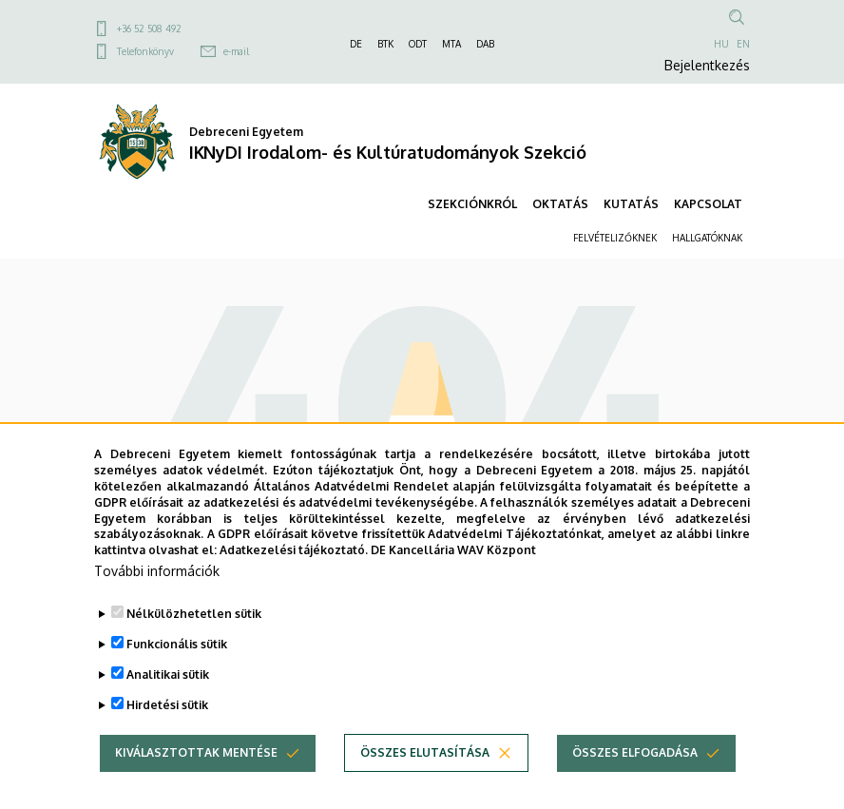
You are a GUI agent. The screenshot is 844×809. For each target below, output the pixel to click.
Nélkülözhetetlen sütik (193, 641)
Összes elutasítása (424, 780)
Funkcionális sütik (176, 672)
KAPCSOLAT (708, 204)
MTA (451, 43)
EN (743, 43)
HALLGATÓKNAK (707, 237)
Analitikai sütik (167, 702)
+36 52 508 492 (149, 28)
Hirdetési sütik (167, 732)
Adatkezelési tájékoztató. (294, 577)
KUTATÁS (631, 204)
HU (721, 43)
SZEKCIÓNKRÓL (472, 204)
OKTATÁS (560, 204)
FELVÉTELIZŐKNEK (615, 237)
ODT (418, 43)
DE (356, 43)
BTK (385, 43)
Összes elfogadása (635, 780)
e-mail (236, 51)
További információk (157, 598)
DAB (485, 43)
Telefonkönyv (145, 51)
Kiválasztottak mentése (196, 780)
